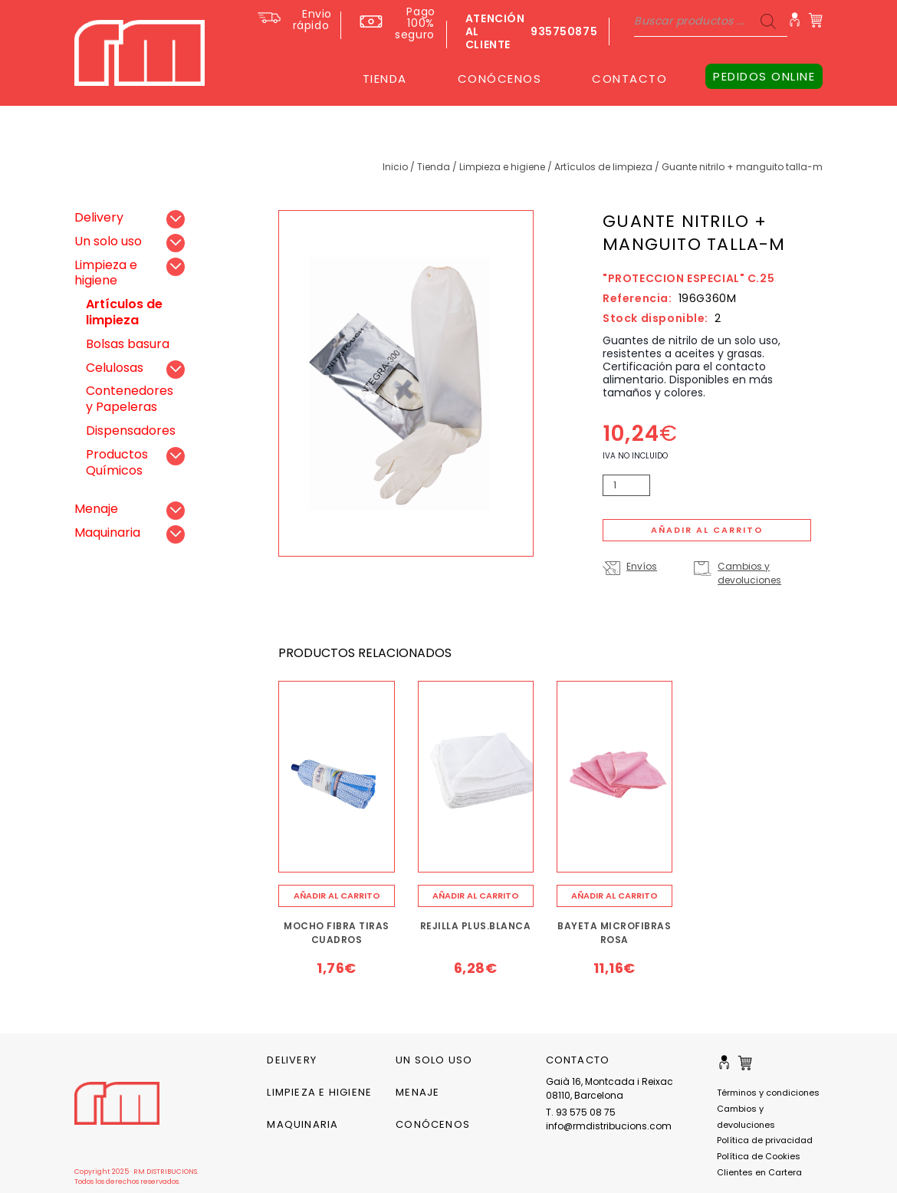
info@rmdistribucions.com (609, 1125)
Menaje (96, 509)
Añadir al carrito (707, 530)
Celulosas (114, 367)
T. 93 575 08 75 (581, 1112)
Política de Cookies (758, 1156)
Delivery (98, 217)
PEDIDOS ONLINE (764, 76)
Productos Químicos (117, 462)
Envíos (641, 566)
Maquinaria (107, 532)
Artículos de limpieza (603, 167)
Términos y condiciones (768, 1092)
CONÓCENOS (500, 79)
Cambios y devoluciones (749, 573)
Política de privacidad (765, 1140)
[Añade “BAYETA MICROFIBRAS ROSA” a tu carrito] (614, 896)
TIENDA (385, 79)
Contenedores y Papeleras (129, 399)
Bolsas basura (127, 344)
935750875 (564, 31)
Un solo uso (108, 241)
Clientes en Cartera (759, 1172)
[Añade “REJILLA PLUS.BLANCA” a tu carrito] (476, 896)
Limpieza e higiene (502, 167)
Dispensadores (131, 430)
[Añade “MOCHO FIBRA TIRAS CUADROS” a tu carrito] (336, 896)
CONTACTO (629, 79)
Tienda (433, 167)
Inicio (395, 167)
